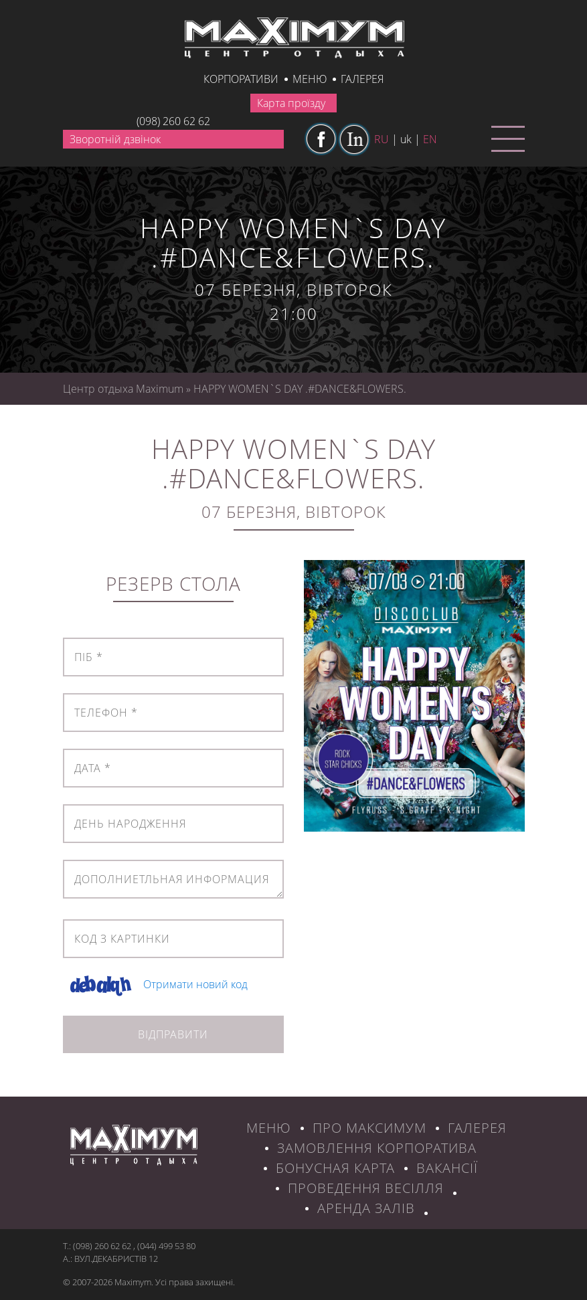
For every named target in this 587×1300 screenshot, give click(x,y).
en (430, 139)
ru (381, 139)
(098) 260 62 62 (173, 121)
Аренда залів (366, 1208)
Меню (309, 79)
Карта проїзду (291, 103)
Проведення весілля (366, 1188)
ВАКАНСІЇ (447, 1168)
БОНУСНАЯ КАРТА (335, 1168)
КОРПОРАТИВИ (240, 79)
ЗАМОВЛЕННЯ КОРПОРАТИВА (377, 1148)
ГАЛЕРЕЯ (477, 1128)
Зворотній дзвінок (115, 139)
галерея (362, 79)
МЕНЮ (268, 1128)
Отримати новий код (195, 984)
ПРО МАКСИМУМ (369, 1128)
